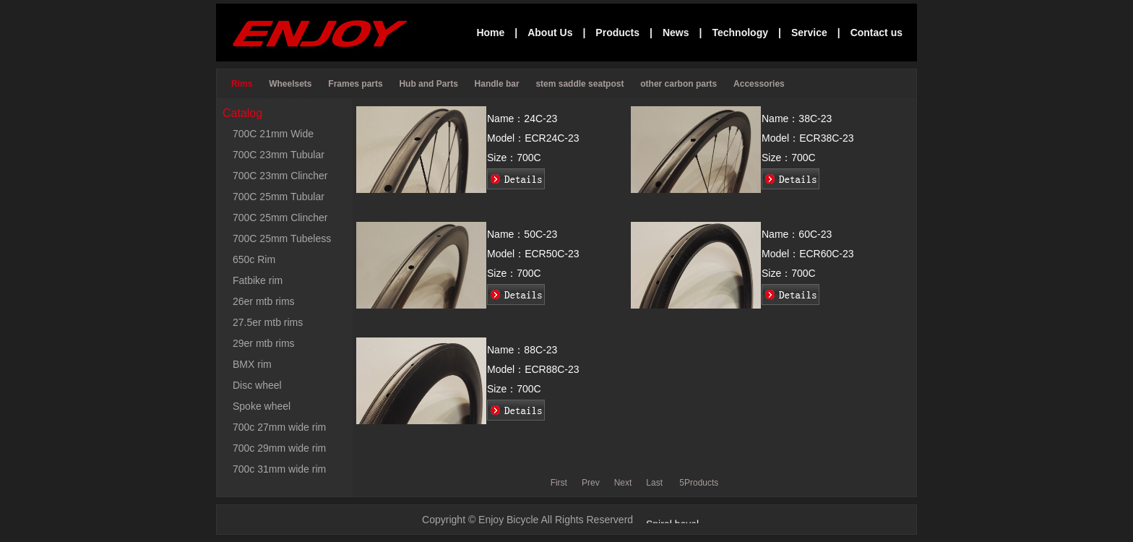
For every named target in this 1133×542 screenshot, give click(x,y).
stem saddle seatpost (580, 84)
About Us (549, 32)
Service (809, 32)
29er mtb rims (264, 343)
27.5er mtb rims (268, 322)
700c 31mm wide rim (279, 469)
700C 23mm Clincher (280, 175)
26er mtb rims (264, 301)
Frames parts (356, 84)
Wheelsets (291, 84)
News (676, 32)
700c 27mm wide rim (279, 427)
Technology (740, 32)
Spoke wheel (261, 406)
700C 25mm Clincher (280, 217)
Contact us (876, 32)
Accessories (760, 84)
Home (490, 32)
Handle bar (498, 84)
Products (617, 32)
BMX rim (252, 364)
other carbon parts (679, 84)
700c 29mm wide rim (279, 448)
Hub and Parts (429, 84)
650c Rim (254, 259)
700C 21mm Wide (273, 133)
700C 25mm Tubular (278, 196)
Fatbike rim (258, 280)
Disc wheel (257, 385)
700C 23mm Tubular (278, 154)
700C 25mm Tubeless (282, 238)
